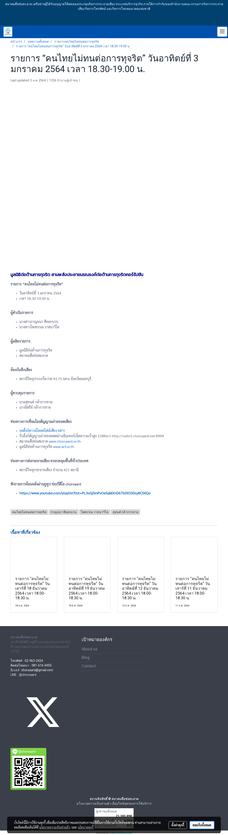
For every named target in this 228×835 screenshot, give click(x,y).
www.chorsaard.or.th (65, 441)
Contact (89, 666)
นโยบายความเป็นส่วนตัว (54, 827)
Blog (86, 657)
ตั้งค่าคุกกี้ (177, 825)
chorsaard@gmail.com (37, 670)
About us (90, 649)
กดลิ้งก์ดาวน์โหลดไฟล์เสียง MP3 (42, 430)
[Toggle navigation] (222, 32)
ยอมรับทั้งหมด (202, 825)
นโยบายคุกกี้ (86, 827)
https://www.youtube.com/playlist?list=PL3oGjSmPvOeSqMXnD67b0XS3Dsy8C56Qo (85, 493)
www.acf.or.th (63, 446)
